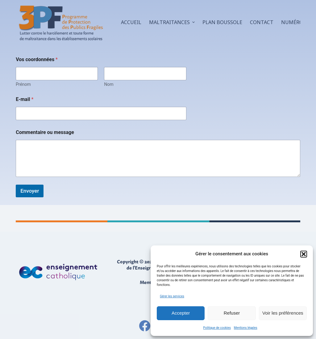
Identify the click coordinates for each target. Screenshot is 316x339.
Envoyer (29, 191)
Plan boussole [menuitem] (222, 22)
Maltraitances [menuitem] (172, 22)
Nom (109, 84)
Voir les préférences (282, 313)
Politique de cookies (217, 327)
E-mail (24, 99)
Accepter (181, 313)
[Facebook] (144, 325)
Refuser (232, 313)
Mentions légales (245, 327)
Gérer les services (172, 296)
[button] (304, 254)
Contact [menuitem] (261, 22)
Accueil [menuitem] (131, 22)
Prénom (23, 84)
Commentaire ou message (45, 132)
